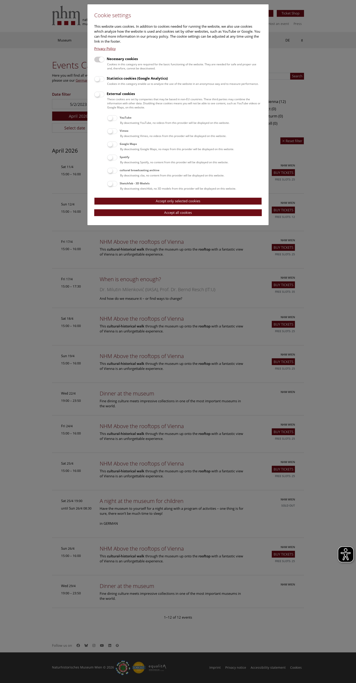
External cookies (121, 93)
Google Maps (128, 144)
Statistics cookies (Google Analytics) (137, 78)
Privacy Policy (105, 48)
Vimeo (124, 131)
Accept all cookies (178, 212)
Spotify (124, 157)
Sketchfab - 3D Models (135, 183)
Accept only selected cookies (178, 201)
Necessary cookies (122, 58)
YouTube (125, 118)
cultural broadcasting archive (139, 170)
